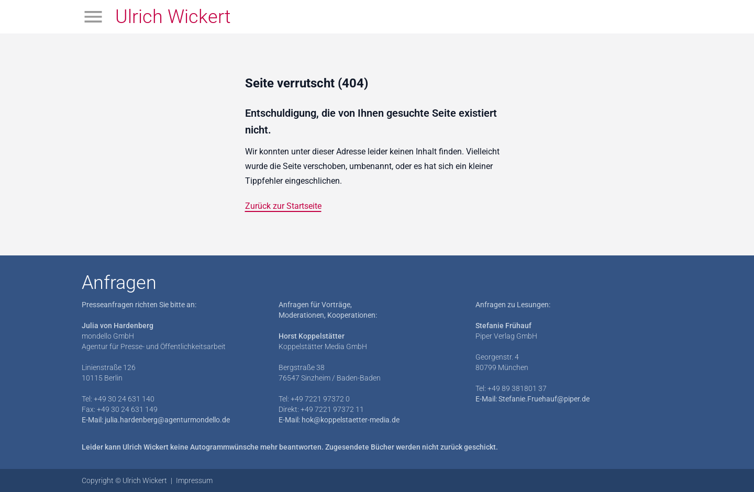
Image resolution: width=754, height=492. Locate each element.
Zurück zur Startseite (283, 206)
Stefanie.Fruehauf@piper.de (544, 399)
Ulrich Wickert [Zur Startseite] (173, 16)
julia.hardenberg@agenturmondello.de (167, 420)
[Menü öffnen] (93, 16)
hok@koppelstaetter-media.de (351, 420)
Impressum (194, 480)
